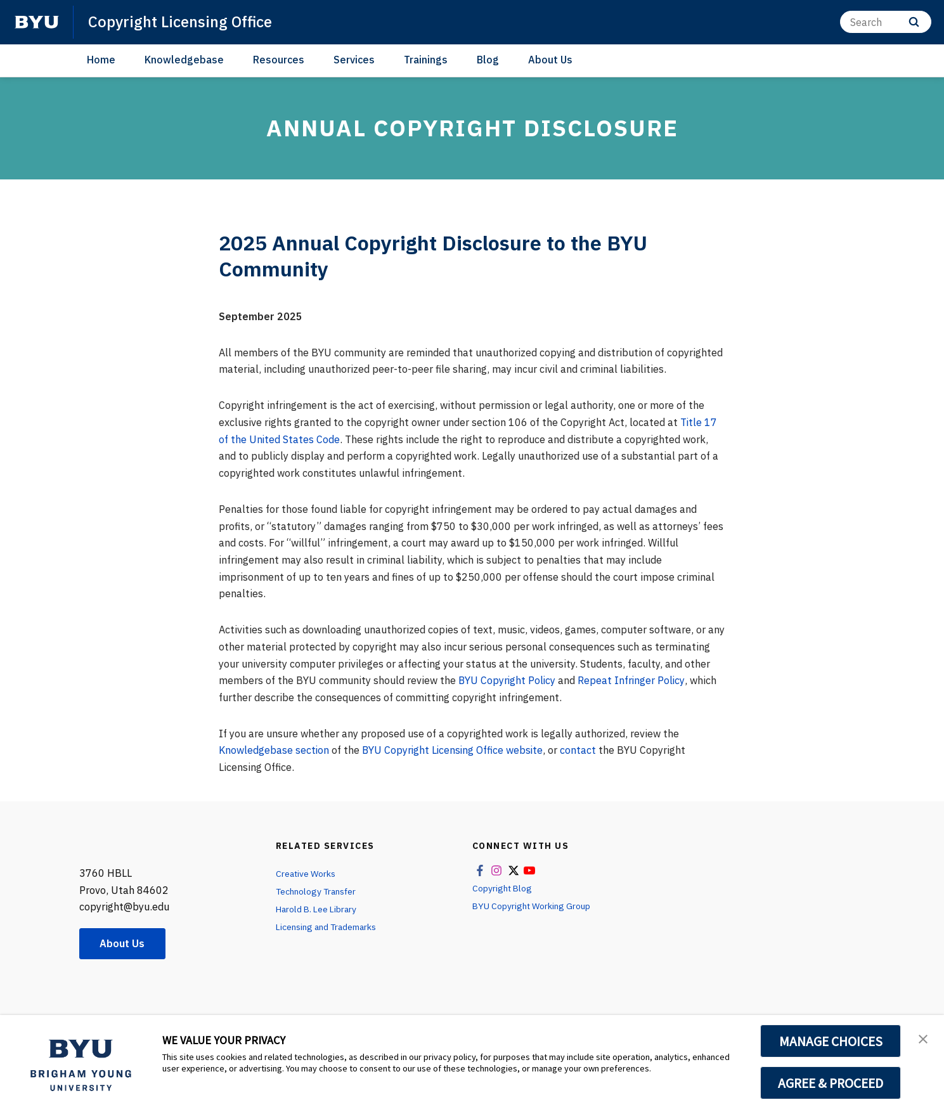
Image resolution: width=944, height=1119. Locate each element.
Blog (488, 59)
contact (582, 750)
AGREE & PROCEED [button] (831, 1083)
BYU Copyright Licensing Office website (454, 750)
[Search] (885, 22)
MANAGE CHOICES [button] (831, 1041)
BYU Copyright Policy (507, 680)
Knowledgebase (184, 59)
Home (101, 59)
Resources (278, 59)
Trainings (426, 59)
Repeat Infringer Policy (633, 680)
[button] (923, 1037)
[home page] (37, 22)
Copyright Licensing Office (180, 21)
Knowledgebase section (274, 750)
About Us (550, 59)
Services (354, 59)
